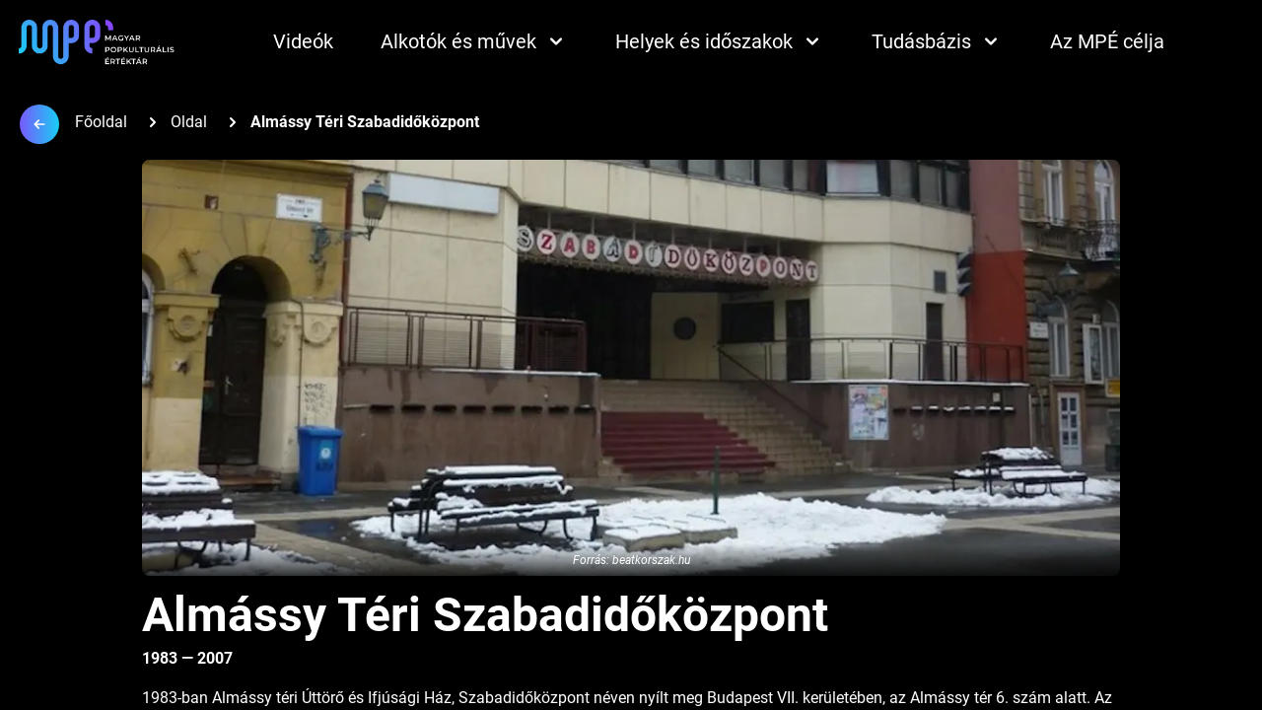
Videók (303, 41)
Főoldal (101, 121)
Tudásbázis (937, 41)
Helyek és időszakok (719, 41)
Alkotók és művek (474, 41)
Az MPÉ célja (1107, 41)
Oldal (189, 121)
